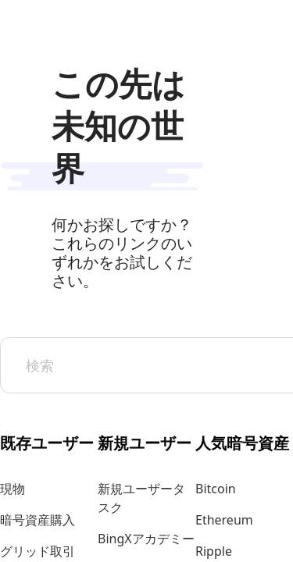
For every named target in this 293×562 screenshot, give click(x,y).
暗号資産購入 (37, 520)
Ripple (213, 551)
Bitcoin (215, 488)
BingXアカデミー (146, 538)
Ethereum (224, 520)
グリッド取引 (37, 551)
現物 (12, 488)
